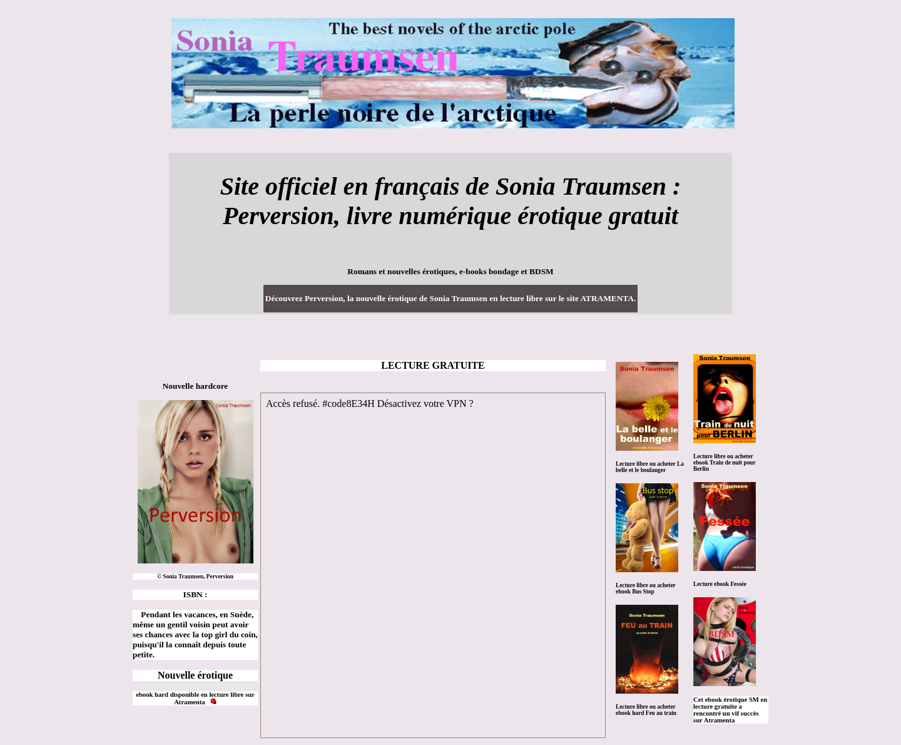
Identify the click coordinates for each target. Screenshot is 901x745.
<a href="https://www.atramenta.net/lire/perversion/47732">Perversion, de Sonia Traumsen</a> (433, 565)
